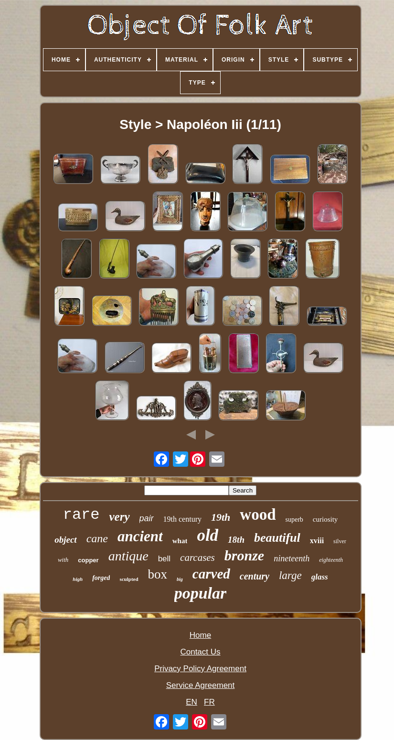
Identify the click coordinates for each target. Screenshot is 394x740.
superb (294, 519)
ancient (140, 536)
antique (128, 555)
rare (81, 515)
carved (211, 573)
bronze (244, 555)
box (158, 574)
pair (146, 518)
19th (220, 517)
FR (209, 702)
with (63, 559)
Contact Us (200, 651)
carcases (197, 557)
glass (319, 576)
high (78, 579)
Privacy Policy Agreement (200, 668)
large (290, 575)
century (254, 576)
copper (88, 560)
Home (200, 635)
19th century (182, 519)
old (207, 535)
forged (101, 577)
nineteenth (291, 558)
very (119, 516)
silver (339, 541)
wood (258, 514)
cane (97, 538)
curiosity (325, 519)
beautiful (277, 538)
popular (200, 593)
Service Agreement (200, 685)
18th (236, 540)
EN (191, 702)
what (180, 541)
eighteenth (331, 560)
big (180, 579)
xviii (317, 540)
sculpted (128, 579)
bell (164, 558)
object (65, 540)
